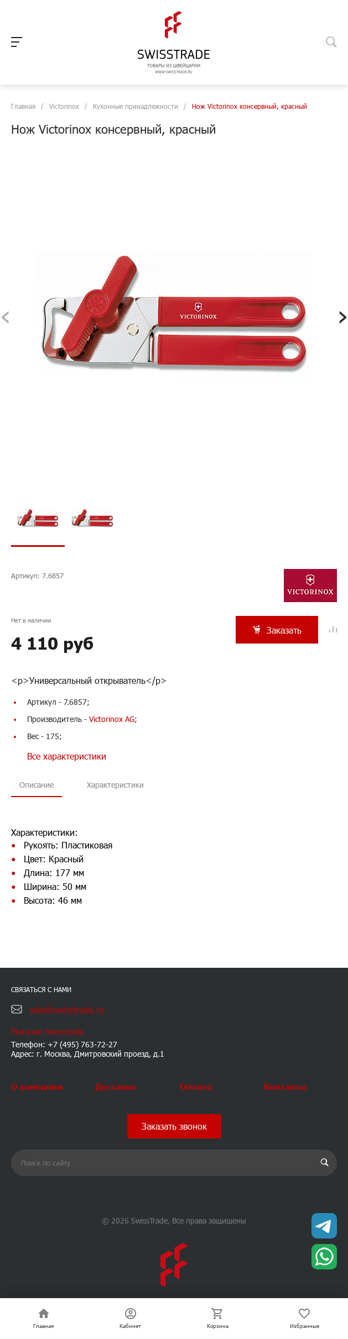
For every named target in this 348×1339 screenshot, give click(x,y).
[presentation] (5, 315)
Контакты (285, 1086)
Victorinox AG (111, 721)
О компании (37, 1086)
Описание (36, 787)
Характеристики (115, 787)
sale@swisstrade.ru (67, 1009)
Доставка (115, 1086)
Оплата (196, 1086)
